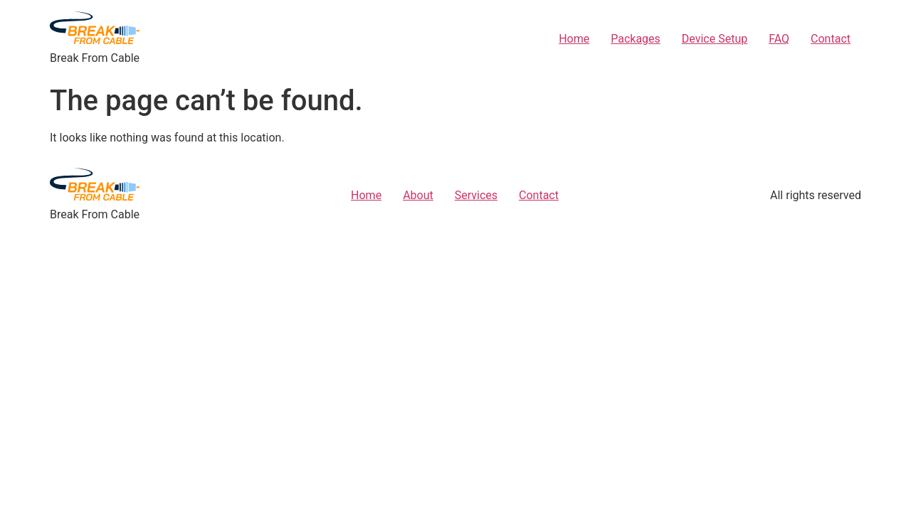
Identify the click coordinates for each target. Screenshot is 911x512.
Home (574, 39)
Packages (635, 39)
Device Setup (714, 39)
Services (476, 195)
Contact (831, 39)
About (418, 195)
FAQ (779, 39)
